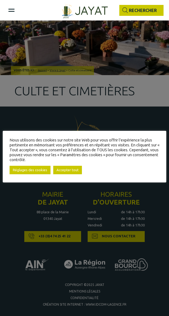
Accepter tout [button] (68, 170)
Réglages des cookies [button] (30, 170)
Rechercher (143, 10)
